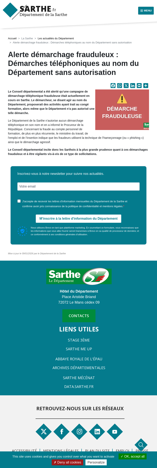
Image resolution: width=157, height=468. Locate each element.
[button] (122, 110)
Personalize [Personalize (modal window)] (96, 462)
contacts (79, 315)
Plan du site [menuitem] (97, 450)
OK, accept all (133, 456)
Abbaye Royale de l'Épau (78, 358)
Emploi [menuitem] (122, 450)
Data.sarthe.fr (78, 386)
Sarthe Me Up (79, 348)
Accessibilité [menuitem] (24, 450)
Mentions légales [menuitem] (61, 450)
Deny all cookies (67, 462)
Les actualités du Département (56, 38)
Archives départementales (79, 367)
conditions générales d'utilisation (71, 234)
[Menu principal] (146, 11)
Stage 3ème (79, 340)
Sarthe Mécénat (79, 377)
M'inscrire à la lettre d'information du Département (78, 218)
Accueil (12, 38)
